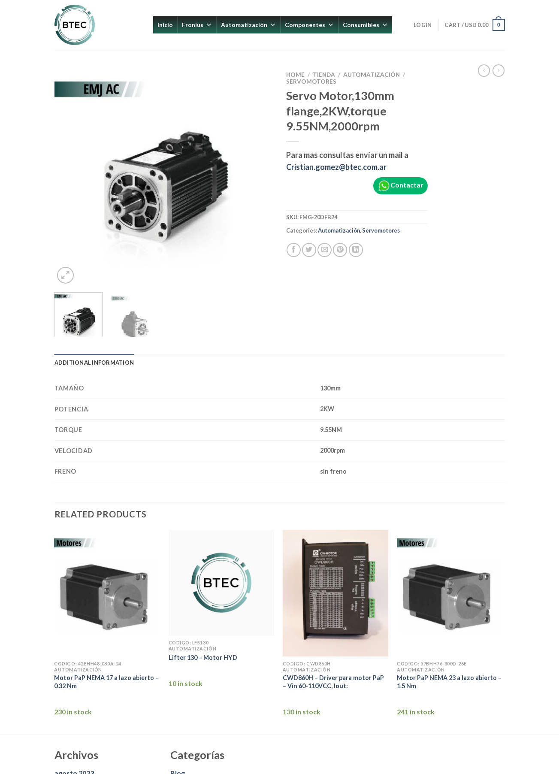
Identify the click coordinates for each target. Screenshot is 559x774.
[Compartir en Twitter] (309, 250)
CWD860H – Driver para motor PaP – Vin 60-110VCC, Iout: (333, 681)
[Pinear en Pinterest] (340, 250)
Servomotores (311, 81)
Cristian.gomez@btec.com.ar (336, 167)
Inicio (165, 24)
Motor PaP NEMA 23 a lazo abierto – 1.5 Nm (449, 681)
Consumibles (365, 24)
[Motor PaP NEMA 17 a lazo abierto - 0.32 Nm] (107, 593)
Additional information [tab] (94, 362)
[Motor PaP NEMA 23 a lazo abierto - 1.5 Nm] (450, 593)
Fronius (197, 24)
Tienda (324, 74)
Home (295, 74)
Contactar (400, 185)
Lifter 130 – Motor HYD (203, 657)
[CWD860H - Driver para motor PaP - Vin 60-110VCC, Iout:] (336, 593)
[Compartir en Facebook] (294, 250)
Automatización (248, 24)
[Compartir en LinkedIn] (356, 250)
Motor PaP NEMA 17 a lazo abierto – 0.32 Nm (106, 681)
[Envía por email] (324, 250)
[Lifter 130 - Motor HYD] (222, 583)
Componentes (309, 24)
